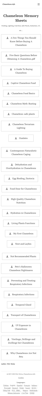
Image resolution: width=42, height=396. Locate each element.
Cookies (21, 378)
